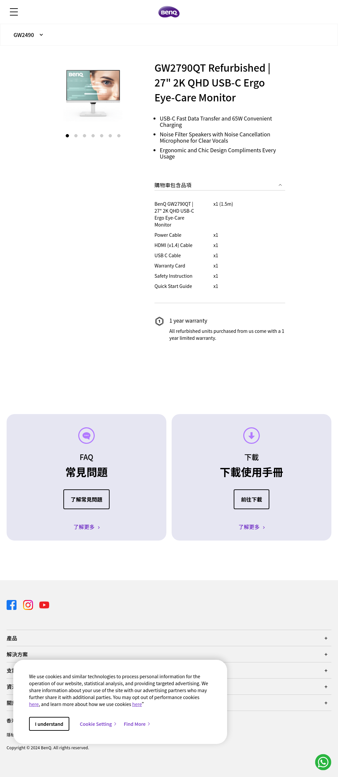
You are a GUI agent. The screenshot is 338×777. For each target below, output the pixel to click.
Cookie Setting (98, 724)
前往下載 (251, 499)
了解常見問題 (86, 499)
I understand (49, 724)
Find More (137, 724)
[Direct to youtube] (44, 604)
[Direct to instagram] (28, 604)
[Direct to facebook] (12, 604)
